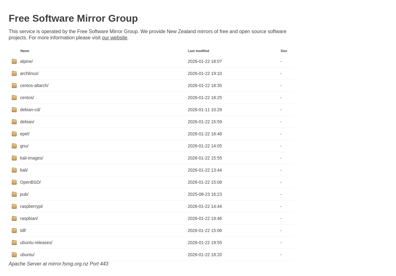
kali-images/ (31, 158)
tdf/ (23, 230)
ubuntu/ (27, 254)
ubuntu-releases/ (36, 242)
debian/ (27, 121)
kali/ (24, 170)
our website (114, 37)
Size (284, 51)
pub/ (24, 194)
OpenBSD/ (30, 182)
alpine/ (26, 61)
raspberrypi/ (31, 206)
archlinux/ (29, 73)
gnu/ (24, 145)
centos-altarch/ (34, 85)
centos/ (27, 97)
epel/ (24, 133)
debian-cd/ (30, 109)
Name (24, 51)
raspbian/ (29, 218)
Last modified (198, 51)
